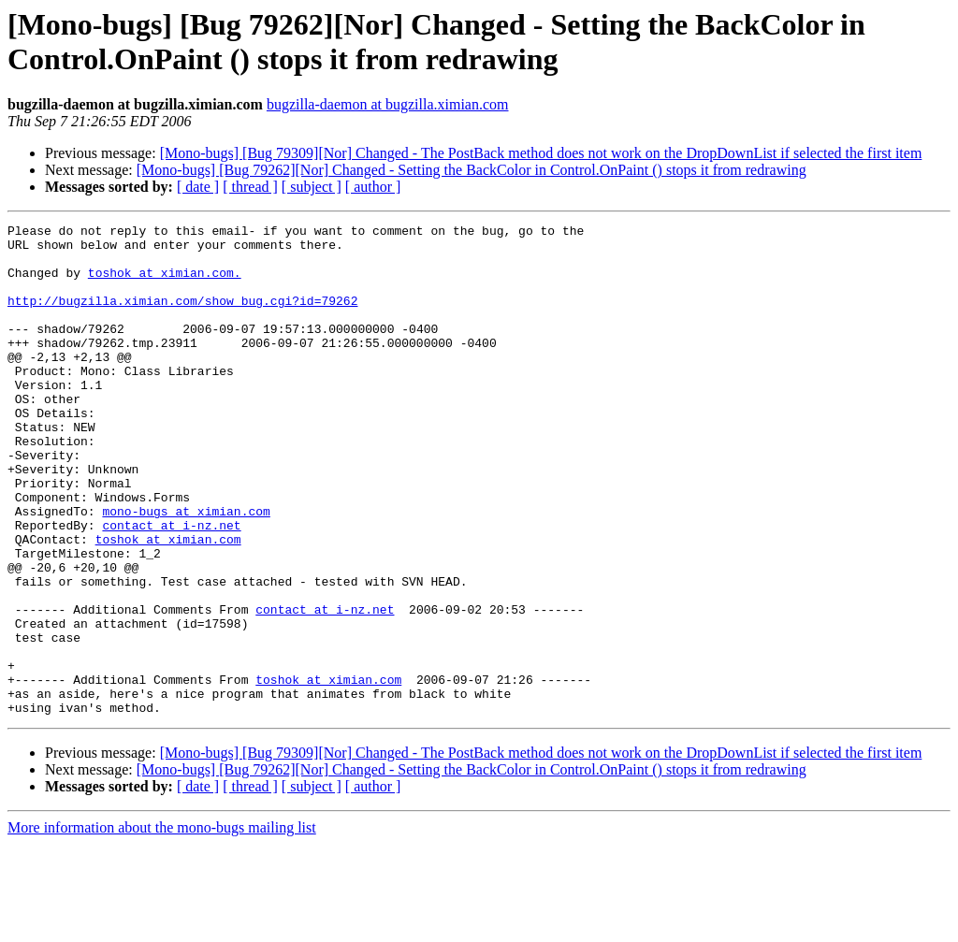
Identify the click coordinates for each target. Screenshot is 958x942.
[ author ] (373, 187)
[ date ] (198, 187)
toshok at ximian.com (168, 603)
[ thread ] (250, 187)
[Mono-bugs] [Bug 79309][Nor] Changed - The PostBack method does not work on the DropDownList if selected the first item (541, 153)
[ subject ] (311, 187)
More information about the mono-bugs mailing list (161, 926)
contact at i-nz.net (171, 586)
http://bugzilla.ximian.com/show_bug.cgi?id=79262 (182, 317)
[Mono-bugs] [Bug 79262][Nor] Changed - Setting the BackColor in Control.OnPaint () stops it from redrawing (471, 170)
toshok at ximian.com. (164, 283)
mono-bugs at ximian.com (185, 569)
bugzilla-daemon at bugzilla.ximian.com (388, 104)
